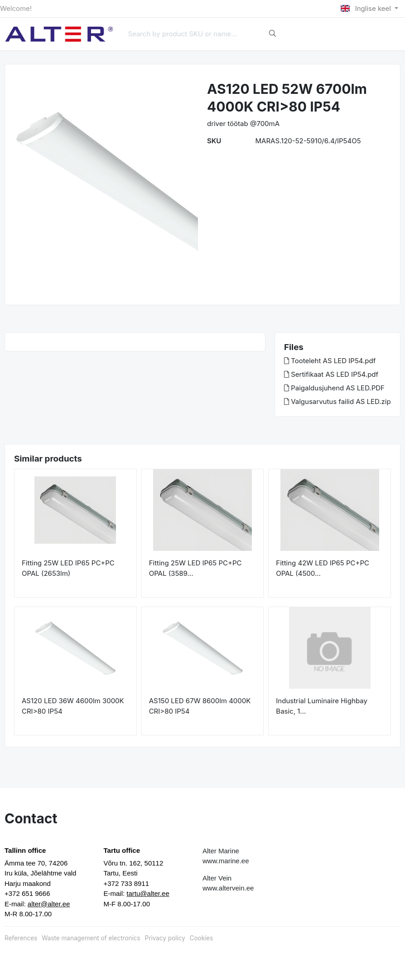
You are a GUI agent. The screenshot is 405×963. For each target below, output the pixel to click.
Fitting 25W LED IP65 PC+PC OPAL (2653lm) (68, 568)
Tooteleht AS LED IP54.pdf (330, 360)
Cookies (201, 938)
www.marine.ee (225, 861)
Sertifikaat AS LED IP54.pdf (331, 374)
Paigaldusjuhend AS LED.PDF (334, 388)
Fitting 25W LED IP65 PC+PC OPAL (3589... (195, 568)
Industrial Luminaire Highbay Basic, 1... (321, 705)
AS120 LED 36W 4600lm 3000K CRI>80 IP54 (73, 705)
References (21, 938)
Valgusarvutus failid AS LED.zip (337, 401)
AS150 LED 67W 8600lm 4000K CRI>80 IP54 (200, 705)
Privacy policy (165, 938)
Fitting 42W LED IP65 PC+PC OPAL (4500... (322, 568)
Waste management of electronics (91, 938)
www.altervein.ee (228, 888)
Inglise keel (367, 8)
